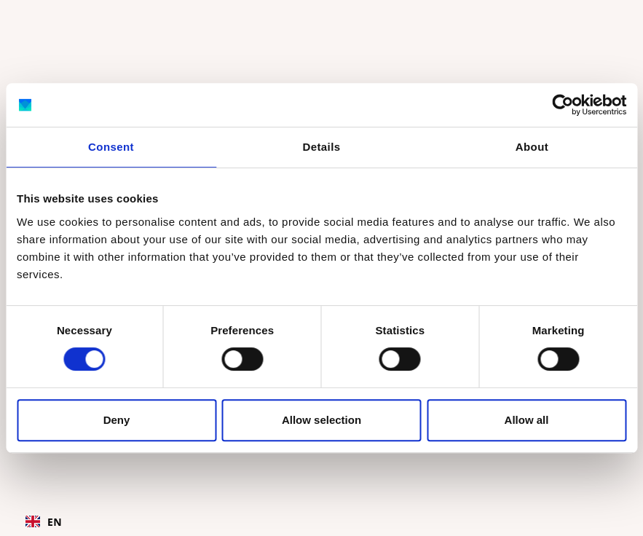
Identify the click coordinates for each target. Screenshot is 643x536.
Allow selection (321, 420)
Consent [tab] (111, 147)
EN (43, 522)
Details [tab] (322, 147)
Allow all (527, 420)
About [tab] (532, 147)
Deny (116, 420)
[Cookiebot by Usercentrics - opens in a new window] (562, 105)
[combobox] (44, 521)
